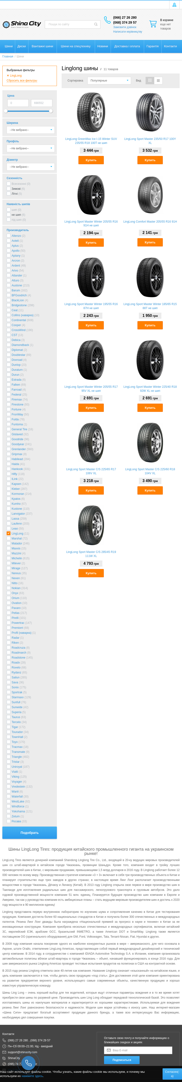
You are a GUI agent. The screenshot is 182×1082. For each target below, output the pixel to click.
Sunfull (16, 702)
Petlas (15, 613)
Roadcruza (18, 647)
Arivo (15, 270)
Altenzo (16, 235)
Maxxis (16, 548)
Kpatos (16, 498)
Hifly (14, 474)
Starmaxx (18, 697)
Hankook (17, 469)
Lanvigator (18, 513)
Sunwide (17, 707)
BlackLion (18, 300)
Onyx (15, 593)
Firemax (17, 399)
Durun (15, 374)
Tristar (16, 761)
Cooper (16, 325)
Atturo (15, 280)
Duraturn (17, 369)
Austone (17, 285)
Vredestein (18, 786)
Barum (16, 290)
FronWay (17, 414)
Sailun (15, 677)
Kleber (16, 489)
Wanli (15, 791)
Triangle (17, 757)
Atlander (17, 275)
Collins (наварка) (22, 315)
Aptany (16, 255)
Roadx (16, 662)
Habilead (17, 459)
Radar (15, 637)
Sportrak (17, 692)
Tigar (15, 727)
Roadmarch (19, 652)
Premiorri (17, 627)
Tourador (17, 732)
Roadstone (18, 657)
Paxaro (16, 608)
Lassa (15, 518)
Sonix (15, 687)
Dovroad (17, 360)
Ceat (15, 310)
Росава (16, 821)
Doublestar (18, 355)
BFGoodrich (19, 295)
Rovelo (16, 667)
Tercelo (16, 722)
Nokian (16, 588)
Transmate (18, 752)
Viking (15, 776)
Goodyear (18, 444)
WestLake (18, 801)
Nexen (16, 578)
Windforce (18, 806)
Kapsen (16, 484)
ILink (15, 479)
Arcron (16, 260)
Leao (15, 528)
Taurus (16, 717)
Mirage (16, 568)
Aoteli (15, 240)
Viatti (15, 771)
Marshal (17, 538)
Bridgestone (19, 305)
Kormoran (18, 494)
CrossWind (19, 330)
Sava (15, 682)
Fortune (16, 409)
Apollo (15, 250)
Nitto (15, 583)
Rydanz (16, 672)
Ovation (16, 603)
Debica (16, 340)
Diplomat (17, 350)
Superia (16, 712)
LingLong (17, 533)
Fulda (15, 419)
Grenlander (19, 449)
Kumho (16, 503)
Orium (15, 598)
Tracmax (17, 747)
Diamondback (20, 345)
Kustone (17, 508)
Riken (15, 642)
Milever (16, 563)
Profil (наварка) (22, 632)
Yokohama (18, 811)
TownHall (17, 737)
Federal (16, 394)
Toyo (15, 742)
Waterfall (17, 796)
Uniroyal (17, 766)
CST (14, 335)
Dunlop (16, 364)
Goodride (17, 439)
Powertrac (18, 623)
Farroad (17, 389)
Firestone (17, 404)
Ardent (16, 265)
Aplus (15, 245)
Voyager (17, 781)
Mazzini (16, 553)
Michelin (17, 558)
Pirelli (15, 618)
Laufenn (17, 523)
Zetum (16, 816)
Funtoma (17, 424)
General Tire (19, 429)
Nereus (16, 573)
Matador (17, 543)
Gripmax (17, 454)
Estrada (16, 379)
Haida (15, 464)
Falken (16, 384)
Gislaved (17, 434)
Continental (19, 320)
